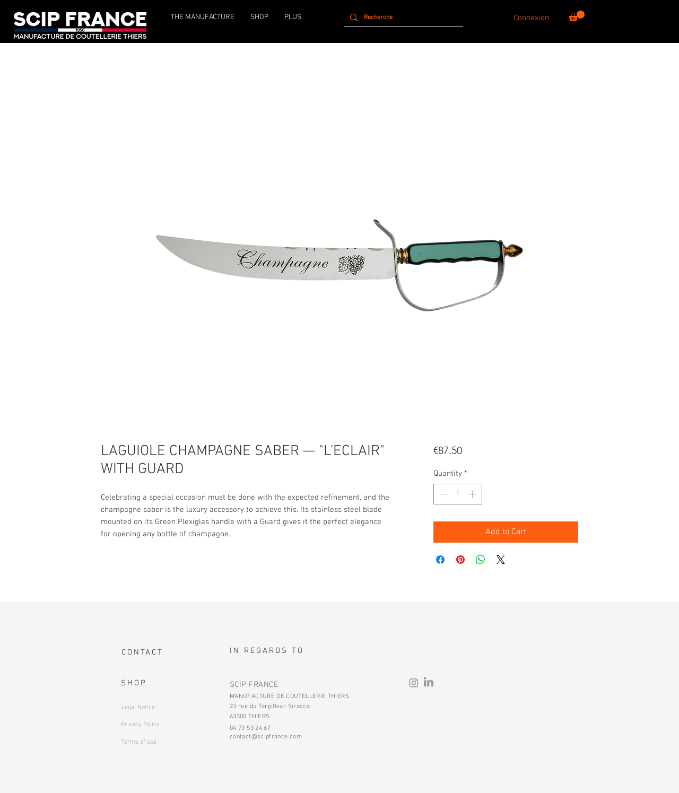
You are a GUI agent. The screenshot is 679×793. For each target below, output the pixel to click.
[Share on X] (500, 559)
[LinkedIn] (428, 683)
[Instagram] (414, 683)
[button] (577, 16)
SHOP (134, 683)
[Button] (156, 723)
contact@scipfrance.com (266, 736)
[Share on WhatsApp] (480, 559)
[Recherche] (402, 17)
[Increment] (473, 494)
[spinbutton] (457, 494)
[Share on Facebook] (440, 559)
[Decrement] (442, 494)
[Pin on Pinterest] (460, 559)
